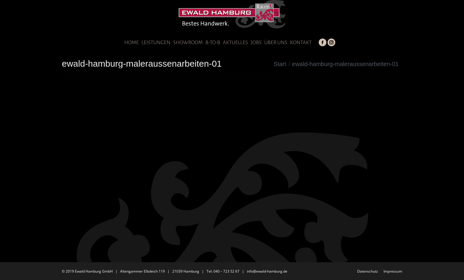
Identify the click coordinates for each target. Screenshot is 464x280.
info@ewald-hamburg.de (267, 271)
